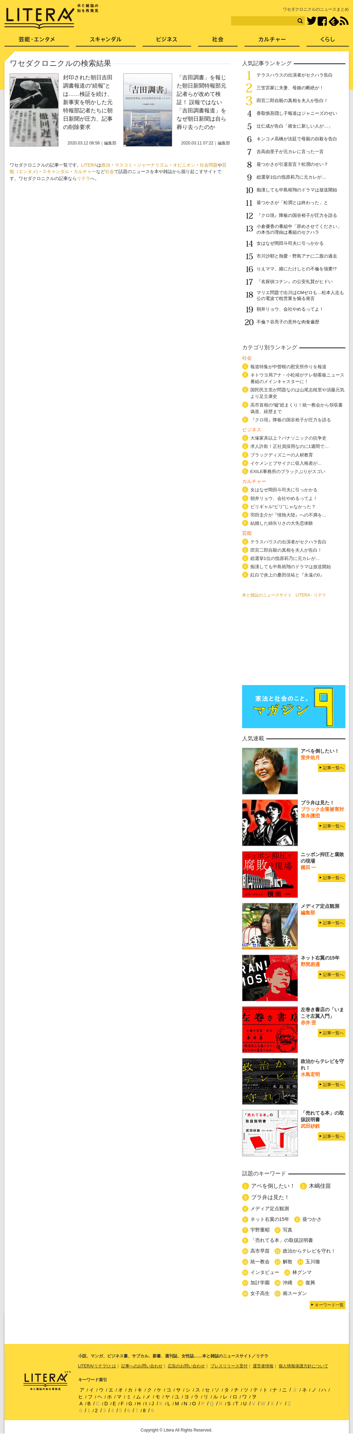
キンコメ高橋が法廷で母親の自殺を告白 (297, 138)
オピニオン (184, 165)
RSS (344, 21)
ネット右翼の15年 (270, 1219)
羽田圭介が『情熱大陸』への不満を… (288, 515)
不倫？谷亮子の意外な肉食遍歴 (288, 321)
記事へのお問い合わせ (142, 1366)
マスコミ (124, 165)
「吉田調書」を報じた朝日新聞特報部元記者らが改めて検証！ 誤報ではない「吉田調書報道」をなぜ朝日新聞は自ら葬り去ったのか (201, 102)
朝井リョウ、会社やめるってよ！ (290, 309)
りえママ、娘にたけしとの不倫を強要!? (296, 268)
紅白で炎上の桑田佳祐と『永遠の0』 (287, 575)
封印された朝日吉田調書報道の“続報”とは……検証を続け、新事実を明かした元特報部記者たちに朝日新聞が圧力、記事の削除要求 (88, 102)
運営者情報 (263, 1366)
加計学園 (260, 1282)
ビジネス (167, 41)
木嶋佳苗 (320, 1186)
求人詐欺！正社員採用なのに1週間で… (289, 446)
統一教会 (260, 1261)
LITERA (89, 165)
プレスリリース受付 (229, 1366)
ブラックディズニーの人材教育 (284, 455)
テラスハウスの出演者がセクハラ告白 (295, 75)
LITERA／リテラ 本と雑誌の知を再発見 (51, 16)
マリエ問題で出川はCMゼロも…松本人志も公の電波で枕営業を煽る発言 (300, 295)
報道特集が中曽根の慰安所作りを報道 (288, 366)
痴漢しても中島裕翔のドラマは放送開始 (297, 189)
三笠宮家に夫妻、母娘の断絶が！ (290, 87)
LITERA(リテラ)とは (97, 1366)
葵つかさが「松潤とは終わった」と (292, 202)
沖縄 (287, 1282)
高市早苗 (260, 1251)
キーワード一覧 (329, 1305)
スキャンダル (55, 171)
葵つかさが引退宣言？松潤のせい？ (292, 164)
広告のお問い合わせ (186, 1366)
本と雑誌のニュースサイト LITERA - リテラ (284, 595)
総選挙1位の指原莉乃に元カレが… (291, 177)
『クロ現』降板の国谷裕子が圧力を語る (297, 215)
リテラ (83, 178)
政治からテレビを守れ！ (309, 1251)
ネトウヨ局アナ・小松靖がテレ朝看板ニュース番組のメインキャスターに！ (297, 378)
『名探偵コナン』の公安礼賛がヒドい (295, 281)
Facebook (322, 21)
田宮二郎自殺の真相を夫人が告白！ (292, 100)
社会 (109, 171)
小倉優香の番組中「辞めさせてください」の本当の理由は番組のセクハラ (299, 229)
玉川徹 (312, 1261)
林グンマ (302, 1272)
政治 (105, 165)
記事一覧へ (333, 767)
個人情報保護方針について (303, 1366)
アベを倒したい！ (273, 1186)
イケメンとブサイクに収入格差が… (286, 463)
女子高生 (260, 1293)
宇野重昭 (260, 1230)
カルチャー (85, 171)
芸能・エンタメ (36, 41)
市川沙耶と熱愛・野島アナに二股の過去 (297, 256)
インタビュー (264, 1272)
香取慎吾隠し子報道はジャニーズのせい (297, 113)
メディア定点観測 (269, 1208)
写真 (287, 1230)
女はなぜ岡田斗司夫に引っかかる (290, 243)
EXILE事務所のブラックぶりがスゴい (288, 471)
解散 (287, 1261)
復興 (310, 1282)
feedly (334, 21)
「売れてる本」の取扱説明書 (281, 1240)
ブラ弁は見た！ (270, 1197)
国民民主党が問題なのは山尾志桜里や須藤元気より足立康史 (297, 393)
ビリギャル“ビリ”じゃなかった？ (283, 506)
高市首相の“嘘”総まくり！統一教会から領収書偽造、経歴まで (296, 408)
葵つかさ (312, 1219)
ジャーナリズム (152, 165)
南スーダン (295, 1293)
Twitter (311, 21)
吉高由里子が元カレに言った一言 (290, 151)
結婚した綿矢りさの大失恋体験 (281, 523)
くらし (328, 41)
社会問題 (209, 165)
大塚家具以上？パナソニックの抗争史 (288, 438)
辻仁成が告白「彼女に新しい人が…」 (295, 126)
